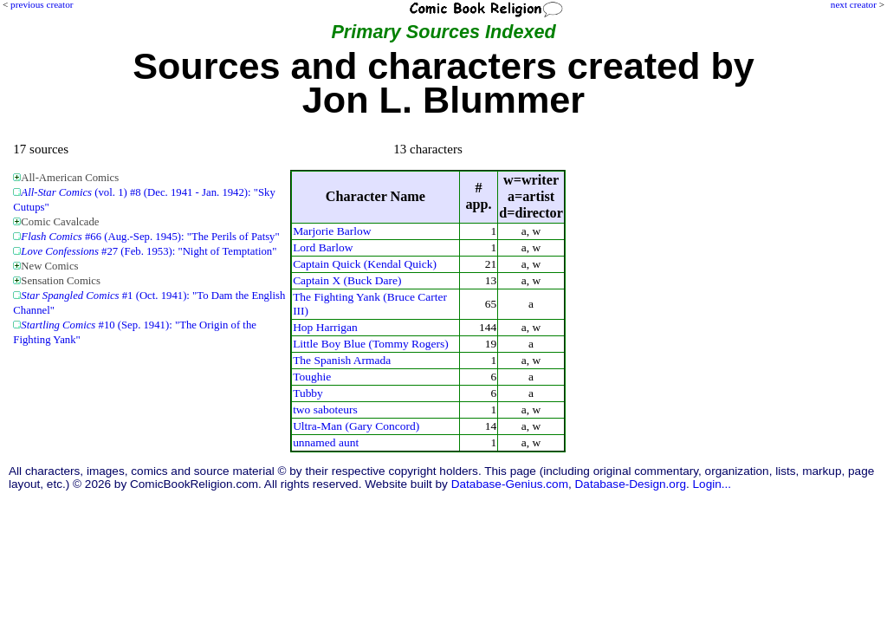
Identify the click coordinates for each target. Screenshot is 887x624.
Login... (712, 484)
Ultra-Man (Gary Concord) (356, 425)
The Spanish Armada (342, 360)
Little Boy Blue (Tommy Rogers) (371, 343)
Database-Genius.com (509, 484)
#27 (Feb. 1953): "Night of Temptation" (148, 251)
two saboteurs (325, 409)
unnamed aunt (326, 442)
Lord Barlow (323, 247)
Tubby (308, 393)
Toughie (312, 376)
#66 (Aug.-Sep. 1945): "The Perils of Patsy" (150, 237)
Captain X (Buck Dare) (347, 280)
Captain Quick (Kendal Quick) (365, 263)
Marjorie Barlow (332, 230)
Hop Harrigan (325, 327)
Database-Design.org (630, 484)
